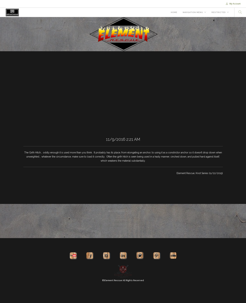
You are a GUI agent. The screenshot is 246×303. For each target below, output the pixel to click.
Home (174, 12)
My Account (233, 3)
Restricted (219, 12)
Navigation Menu (193, 12)
